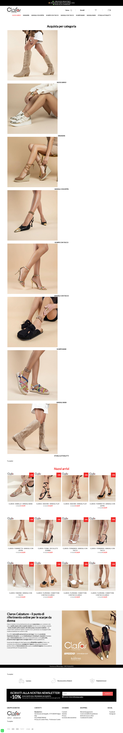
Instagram (112, 714)
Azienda (64, 714)
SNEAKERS (26, 15)
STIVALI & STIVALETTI (104, 15)
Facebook (112, 712)
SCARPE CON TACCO (52, 15)
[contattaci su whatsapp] (2, 730)
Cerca (68, 10)
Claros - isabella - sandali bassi (20, 504)
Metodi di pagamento (86, 712)
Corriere (28, 681)
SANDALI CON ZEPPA (37, 15)
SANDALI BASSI (91, 15)
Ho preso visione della (73, 697)
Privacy (64, 716)
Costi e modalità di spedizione (89, 714)
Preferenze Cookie (54, 719)
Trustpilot (10, 461)
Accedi (82, 10)
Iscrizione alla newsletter (69, 717)
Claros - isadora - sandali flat (47, 504)
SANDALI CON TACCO (67, 15)
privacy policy (79, 697)
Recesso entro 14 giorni (64, 681)
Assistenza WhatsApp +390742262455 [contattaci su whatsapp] (62, 666)
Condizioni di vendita (86, 717)
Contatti (64, 712)
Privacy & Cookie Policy (41, 719)
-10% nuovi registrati (61, 1)
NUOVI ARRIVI (16, 15)
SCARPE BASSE (80, 15)
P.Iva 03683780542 (40, 717)
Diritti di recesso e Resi (87, 716)
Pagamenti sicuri (101, 681)
